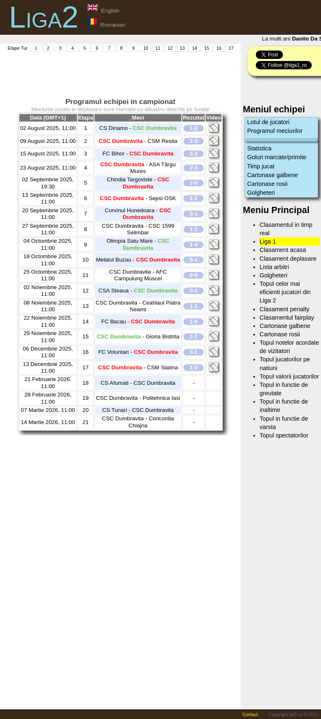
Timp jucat (260, 166)
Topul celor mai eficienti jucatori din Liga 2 (285, 292)
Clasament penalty (284, 309)
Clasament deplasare (288, 258)
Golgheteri (260, 192)
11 (157, 48)
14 (194, 48)
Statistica (259, 148)
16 (219, 48)
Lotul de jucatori (268, 122)
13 (182, 48)
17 (231, 48)
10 (145, 48)
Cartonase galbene (272, 175)
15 (206, 48)
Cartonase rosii (267, 183)
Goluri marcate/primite (276, 157)
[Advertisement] (158, 71)
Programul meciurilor (274, 130)
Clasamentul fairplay (287, 317)
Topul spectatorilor (284, 435)
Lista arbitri (274, 267)
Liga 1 (268, 241)
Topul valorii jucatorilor (289, 376)
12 (170, 48)
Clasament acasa (283, 249)
